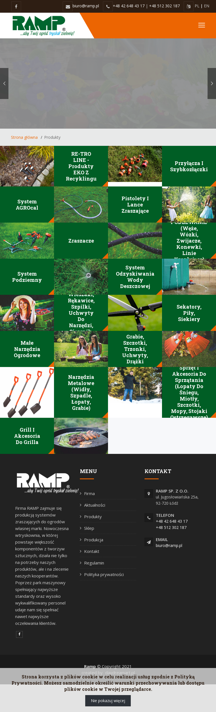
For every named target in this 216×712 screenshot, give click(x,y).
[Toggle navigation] (201, 25)
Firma (89, 493)
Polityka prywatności (104, 574)
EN (206, 5)
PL (197, 5)
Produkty (93, 516)
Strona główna (24, 137)
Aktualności (94, 505)
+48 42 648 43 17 (129, 5)
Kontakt (91, 551)
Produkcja (93, 539)
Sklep (89, 528)
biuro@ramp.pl (86, 5)
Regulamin (94, 563)
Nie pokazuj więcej (108, 700)
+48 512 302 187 (164, 5)
